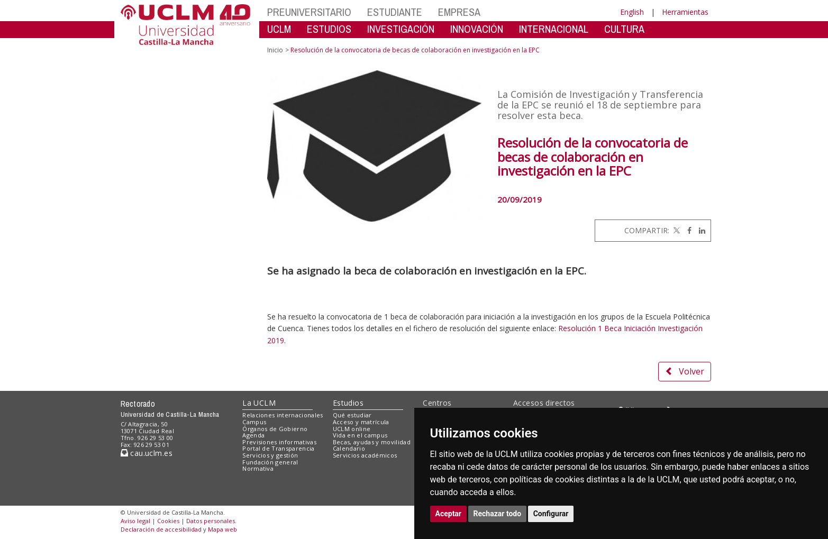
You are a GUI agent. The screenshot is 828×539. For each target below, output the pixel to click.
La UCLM (259, 403)
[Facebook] (686, 230)
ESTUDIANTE (394, 12)
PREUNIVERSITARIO (309, 12)
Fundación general (270, 462)
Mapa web (222, 529)
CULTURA (624, 29)
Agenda (253, 435)
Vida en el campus (360, 435)
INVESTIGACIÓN (400, 29)
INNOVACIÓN (476, 29)
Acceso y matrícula (361, 422)
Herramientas (685, 12)
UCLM (279, 29)
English (632, 12)
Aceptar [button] (448, 513)
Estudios (348, 403)
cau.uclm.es (146, 453)
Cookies (168, 521)
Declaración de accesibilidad (161, 529)
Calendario (349, 448)
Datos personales (210, 521)
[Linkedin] (699, 230)
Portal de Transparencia (278, 448)
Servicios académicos (365, 455)
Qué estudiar (352, 415)
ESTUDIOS (329, 29)
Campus (254, 422)
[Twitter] (675, 230)
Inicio (275, 49)
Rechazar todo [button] (498, 513)
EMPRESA (459, 12)
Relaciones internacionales (282, 415)
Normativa (258, 468)
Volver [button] (684, 371)
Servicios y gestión (270, 455)
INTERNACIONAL (553, 29)
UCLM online (352, 429)
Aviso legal (135, 521)
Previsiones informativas (279, 442)
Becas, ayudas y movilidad (372, 442)
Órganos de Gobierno (274, 429)
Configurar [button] (551, 513)
